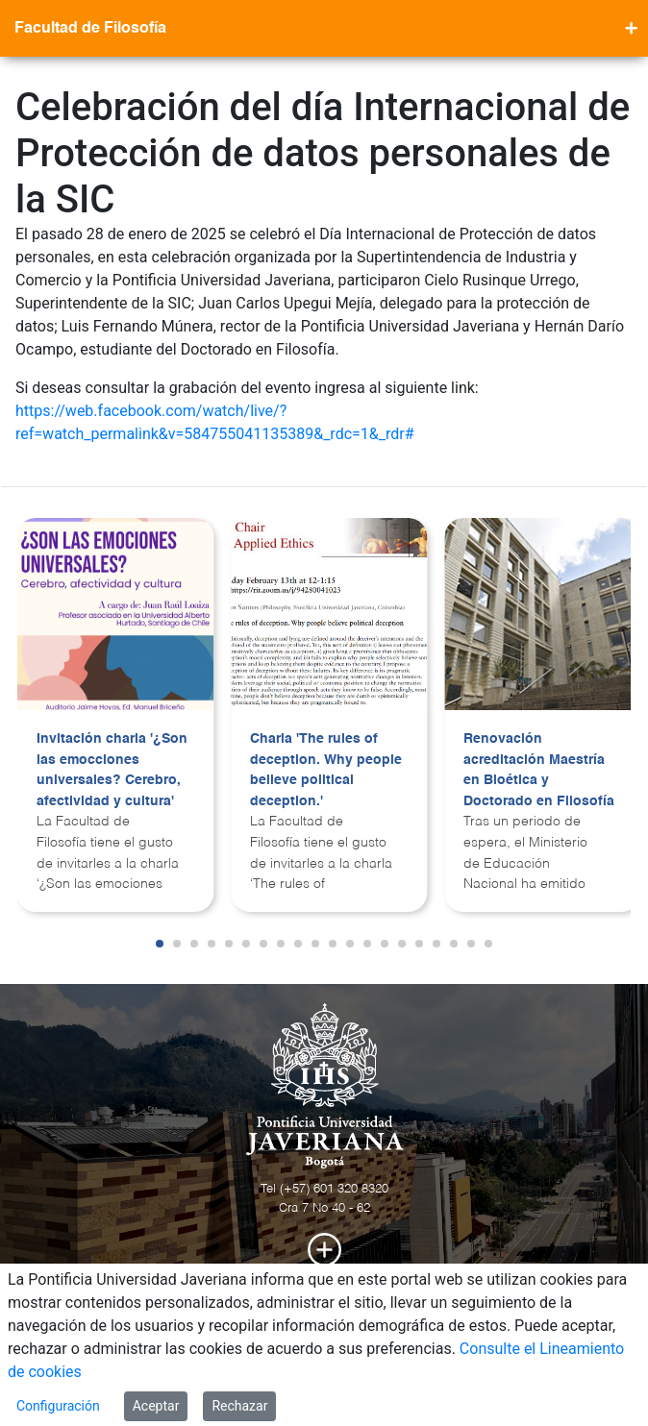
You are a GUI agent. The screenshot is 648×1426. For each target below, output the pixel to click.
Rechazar (239, 1406)
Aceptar (156, 1406)
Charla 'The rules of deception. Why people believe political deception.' (326, 770)
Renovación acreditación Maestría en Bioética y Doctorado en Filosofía (538, 770)
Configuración (58, 1406)
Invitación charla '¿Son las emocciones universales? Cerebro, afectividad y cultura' (112, 770)
